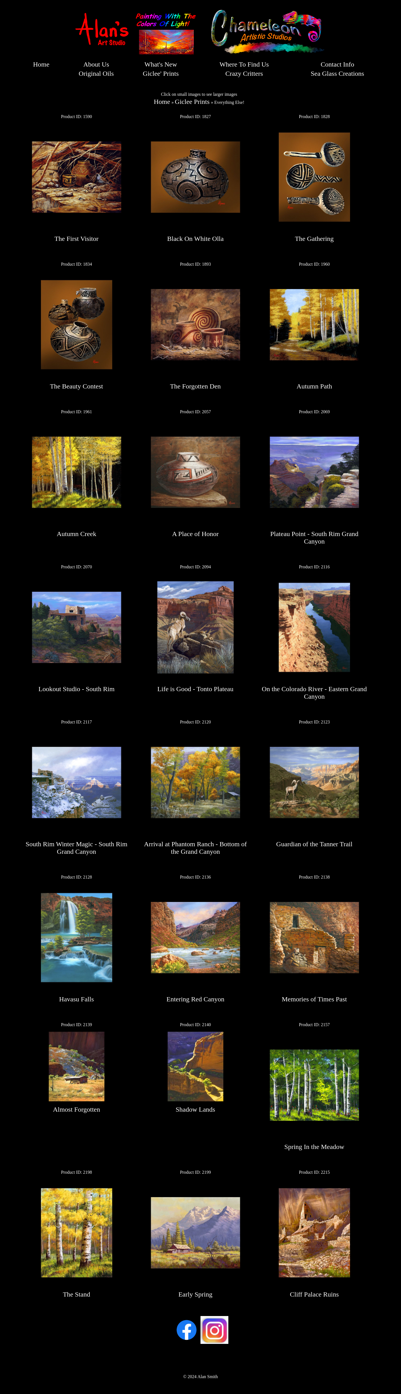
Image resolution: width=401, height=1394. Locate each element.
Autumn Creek (76, 533)
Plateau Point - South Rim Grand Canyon (314, 537)
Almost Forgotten (76, 1109)
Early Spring (195, 1294)
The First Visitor (77, 238)
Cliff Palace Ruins (314, 1294)
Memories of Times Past (314, 999)
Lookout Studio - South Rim (76, 689)
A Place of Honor (195, 533)
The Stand (76, 1294)
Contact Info (337, 64)
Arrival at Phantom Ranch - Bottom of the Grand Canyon (195, 847)
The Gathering (314, 238)
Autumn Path (314, 386)
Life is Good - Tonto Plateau (195, 689)
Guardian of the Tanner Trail (314, 844)
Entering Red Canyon (195, 999)
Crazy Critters (244, 73)
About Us (96, 64)
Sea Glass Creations (337, 73)
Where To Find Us (244, 64)
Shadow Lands (195, 1109)
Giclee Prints (192, 101)
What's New (161, 64)
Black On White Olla (195, 238)
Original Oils (96, 73)
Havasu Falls (76, 999)
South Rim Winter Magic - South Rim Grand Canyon (76, 847)
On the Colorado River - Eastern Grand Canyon (314, 692)
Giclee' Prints (161, 73)
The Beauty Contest (76, 386)
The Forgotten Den (195, 386)
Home (41, 64)
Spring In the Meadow (314, 1146)
